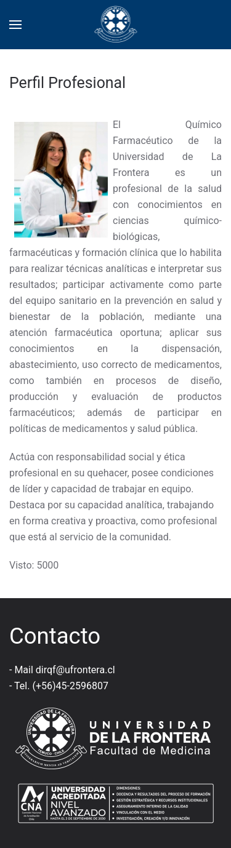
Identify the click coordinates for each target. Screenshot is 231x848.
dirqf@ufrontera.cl (75, 670)
